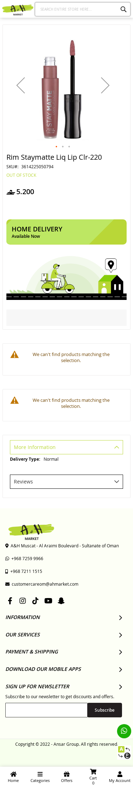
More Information (35, 447)
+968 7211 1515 (23, 571)
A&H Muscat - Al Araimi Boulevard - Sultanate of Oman (62, 545)
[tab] (66, 448)
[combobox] (83, 9)
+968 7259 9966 (24, 558)
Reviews (23, 481)
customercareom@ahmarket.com (41, 584)
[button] (20, 85)
